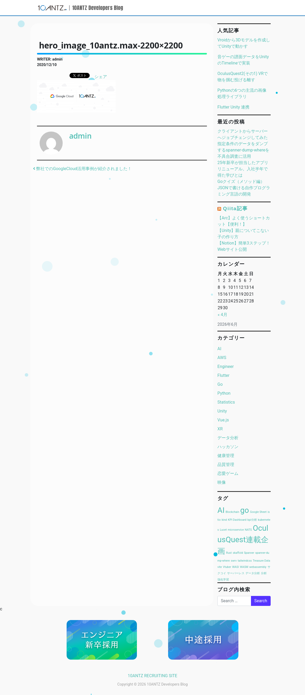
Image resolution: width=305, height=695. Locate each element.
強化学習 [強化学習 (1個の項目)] (223, 579)
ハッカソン (227, 446)
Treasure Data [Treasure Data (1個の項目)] (261, 560)
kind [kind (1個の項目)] (224, 520)
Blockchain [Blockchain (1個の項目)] (232, 512)
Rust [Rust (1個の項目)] (229, 553)
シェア (100, 76)
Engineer (225, 366)
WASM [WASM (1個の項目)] (244, 567)
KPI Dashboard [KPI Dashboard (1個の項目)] (237, 520)
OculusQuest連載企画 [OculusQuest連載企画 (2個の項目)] (243, 540)
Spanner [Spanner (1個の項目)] (249, 553)
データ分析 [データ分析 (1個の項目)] (252, 573)
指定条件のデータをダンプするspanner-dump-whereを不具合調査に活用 (243, 150)
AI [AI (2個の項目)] (220, 510)
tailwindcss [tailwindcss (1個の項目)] (245, 560)
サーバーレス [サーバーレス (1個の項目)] (235, 573)
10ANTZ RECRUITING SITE (152, 675)
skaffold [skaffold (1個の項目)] (238, 553)
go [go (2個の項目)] (244, 510)
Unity (222, 411)
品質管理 (225, 464)
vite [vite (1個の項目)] (219, 567)
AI (219, 348)
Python (224, 393)
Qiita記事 (235, 208)
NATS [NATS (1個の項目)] (248, 529)
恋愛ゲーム (227, 473)
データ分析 (227, 437)
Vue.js (223, 419)
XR (220, 428)
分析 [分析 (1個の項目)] (264, 573)
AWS (221, 357)
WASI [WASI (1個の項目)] (235, 567)
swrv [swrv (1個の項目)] (234, 560)
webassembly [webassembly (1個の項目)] (257, 567)
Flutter (223, 375)
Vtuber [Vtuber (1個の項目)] (227, 567)
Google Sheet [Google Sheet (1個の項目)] (258, 512)
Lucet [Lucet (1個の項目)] (223, 529)
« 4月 (222, 314)
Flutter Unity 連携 (233, 107)
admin (80, 136)
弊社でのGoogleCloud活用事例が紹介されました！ (82, 168)
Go (220, 384)
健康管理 (225, 455)
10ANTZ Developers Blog (97, 8)
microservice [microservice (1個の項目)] (236, 529)
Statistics (226, 402)
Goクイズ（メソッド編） (241, 181)
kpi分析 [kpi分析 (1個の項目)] (252, 520)
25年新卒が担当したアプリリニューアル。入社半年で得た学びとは (242, 169)
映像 (221, 482)
